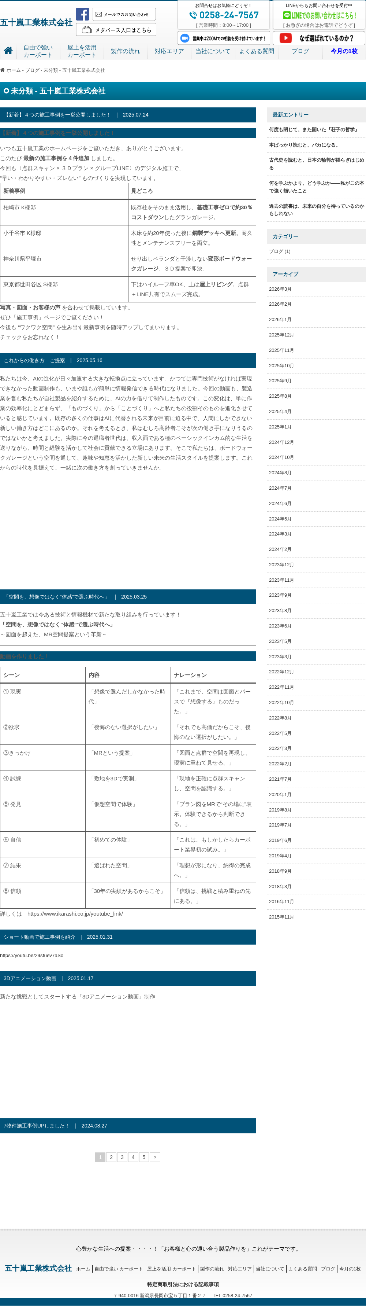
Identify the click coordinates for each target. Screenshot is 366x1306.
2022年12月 (281, 671)
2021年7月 (280, 779)
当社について (213, 51)
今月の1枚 (349, 1268)
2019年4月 (280, 855)
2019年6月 (280, 840)
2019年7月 (280, 825)
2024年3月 (280, 534)
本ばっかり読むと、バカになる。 (304, 145)
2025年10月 (281, 365)
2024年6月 (280, 503)
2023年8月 (280, 610)
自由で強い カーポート (118, 1268)
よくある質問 (256, 51)
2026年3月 (280, 289)
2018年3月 (280, 886)
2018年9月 (280, 871)
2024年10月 (281, 457)
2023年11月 (281, 580)
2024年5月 (280, 519)
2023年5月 (280, 641)
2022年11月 (281, 687)
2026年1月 (280, 319)
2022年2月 (280, 763)
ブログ (300, 51)
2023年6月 (280, 626)
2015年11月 (281, 917)
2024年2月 (280, 549)
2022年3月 (280, 748)
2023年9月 (280, 595)
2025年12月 (281, 335)
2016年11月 (281, 901)
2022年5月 (280, 733)
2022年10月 (281, 702)
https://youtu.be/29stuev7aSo (35, 955)
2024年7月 (280, 488)
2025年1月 (280, 427)
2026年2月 (280, 304)
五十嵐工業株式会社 (44, 21)
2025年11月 (281, 350)
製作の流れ (125, 51)
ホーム (10, 70)
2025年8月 (280, 396)
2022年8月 (280, 718)
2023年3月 (280, 656)
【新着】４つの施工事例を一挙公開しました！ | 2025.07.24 (76, 115)
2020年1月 (280, 794)
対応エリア (169, 51)
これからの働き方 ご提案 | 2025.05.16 (53, 360)
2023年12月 (281, 564)
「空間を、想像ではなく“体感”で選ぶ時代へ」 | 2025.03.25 (75, 597)
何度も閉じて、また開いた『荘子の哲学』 (314, 129)
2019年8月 (280, 810)
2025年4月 (280, 411)
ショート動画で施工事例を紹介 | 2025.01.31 (58, 937)
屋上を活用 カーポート (170, 1268)
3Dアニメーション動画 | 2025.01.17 (49, 978)
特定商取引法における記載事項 (183, 1284)
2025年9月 (280, 380)
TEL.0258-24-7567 (229, 1295)
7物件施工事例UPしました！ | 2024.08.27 (55, 1126)
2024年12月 (281, 442)
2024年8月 (280, 472)
